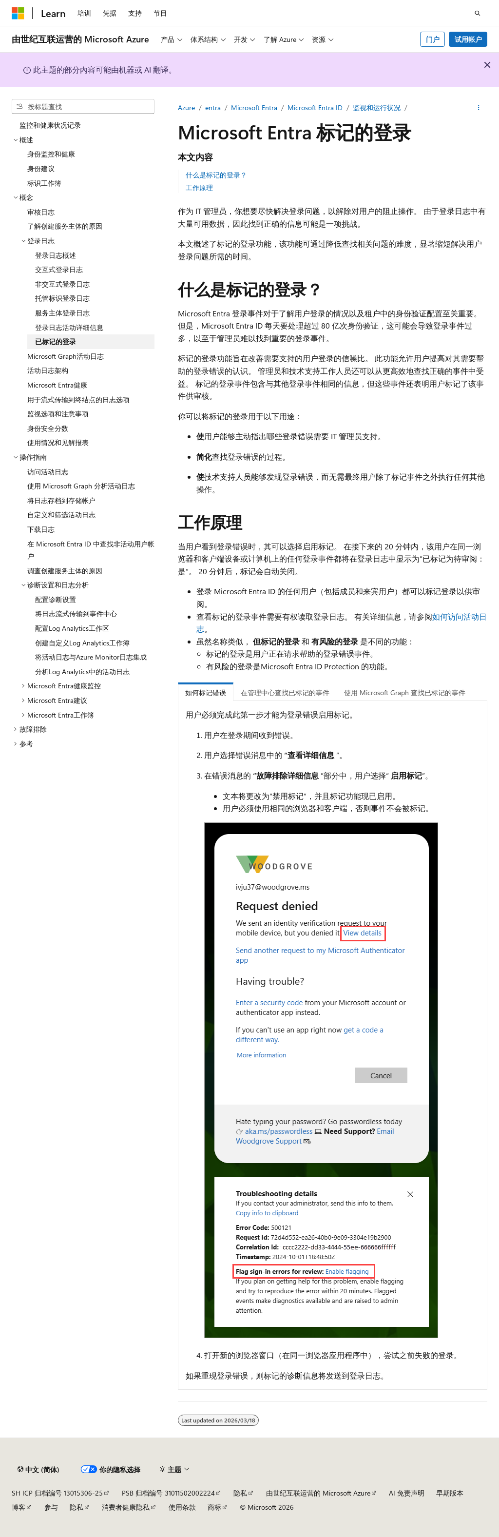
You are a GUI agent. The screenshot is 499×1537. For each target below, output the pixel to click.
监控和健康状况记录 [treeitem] (50, 125)
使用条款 (182, 1507)
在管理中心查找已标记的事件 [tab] (285, 692)
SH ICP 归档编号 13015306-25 (57, 1493)
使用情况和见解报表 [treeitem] (58, 442)
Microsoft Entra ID (315, 107)
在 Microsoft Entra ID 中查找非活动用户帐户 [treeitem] (90, 550)
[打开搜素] (477, 13)
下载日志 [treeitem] (41, 529)
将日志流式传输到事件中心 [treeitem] (76, 613)
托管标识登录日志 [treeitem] (62, 298)
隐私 (240, 1493)
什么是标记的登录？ (216, 174)
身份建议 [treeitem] (41, 168)
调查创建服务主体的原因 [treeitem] (64, 570)
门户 (433, 39)
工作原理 (199, 187)
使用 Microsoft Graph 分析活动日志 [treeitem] (81, 485)
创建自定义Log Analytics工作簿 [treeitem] (82, 642)
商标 (214, 1507)
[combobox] (83, 107)
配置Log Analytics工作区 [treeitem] (72, 628)
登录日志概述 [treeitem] (55, 255)
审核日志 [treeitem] (41, 211)
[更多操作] (478, 108)
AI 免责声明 (406, 1493)
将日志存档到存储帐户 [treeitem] (61, 500)
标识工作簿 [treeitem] (44, 183)
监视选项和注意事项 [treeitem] (58, 413)
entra (213, 107)
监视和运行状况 (377, 107)
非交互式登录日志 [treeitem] (62, 284)
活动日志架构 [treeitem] (47, 370)
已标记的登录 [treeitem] (55, 341)
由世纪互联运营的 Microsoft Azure (318, 1493)
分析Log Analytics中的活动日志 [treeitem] (82, 671)
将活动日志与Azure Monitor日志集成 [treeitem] (91, 656)
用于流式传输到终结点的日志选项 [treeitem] (78, 399)
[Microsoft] (18, 13)
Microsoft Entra (254, 107)
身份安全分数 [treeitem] (47, 428)
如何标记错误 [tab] (205, 692)
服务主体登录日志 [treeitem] (62, 312)
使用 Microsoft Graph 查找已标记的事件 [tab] (404, 692)
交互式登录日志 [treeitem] (59, 269)
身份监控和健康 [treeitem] (51, 153)
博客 (18, 1507)
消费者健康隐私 (126, 1507)
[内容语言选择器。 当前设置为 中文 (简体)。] (38, 1469)
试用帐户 (468, 39)
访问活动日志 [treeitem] (47, 471)
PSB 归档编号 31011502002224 (168, 1493)
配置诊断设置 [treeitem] (55, 599)
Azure (186, 107)
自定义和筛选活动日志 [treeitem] (61, 514)
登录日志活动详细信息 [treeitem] (69, 327)
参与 (51, 1507)
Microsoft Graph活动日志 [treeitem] (65, 356)
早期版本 (449, 1493)
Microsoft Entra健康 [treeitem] (57, 384)
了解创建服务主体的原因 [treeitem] (64, 226)
